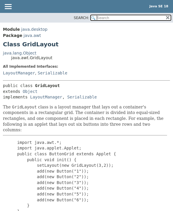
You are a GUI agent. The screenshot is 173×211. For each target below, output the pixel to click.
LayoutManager (19, 73)
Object (30, 91)
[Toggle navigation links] (8, 7)
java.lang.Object (19, 53)
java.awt (32, 35)
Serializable (52, 73)
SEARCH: (81, 18)
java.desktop (34, 29)
